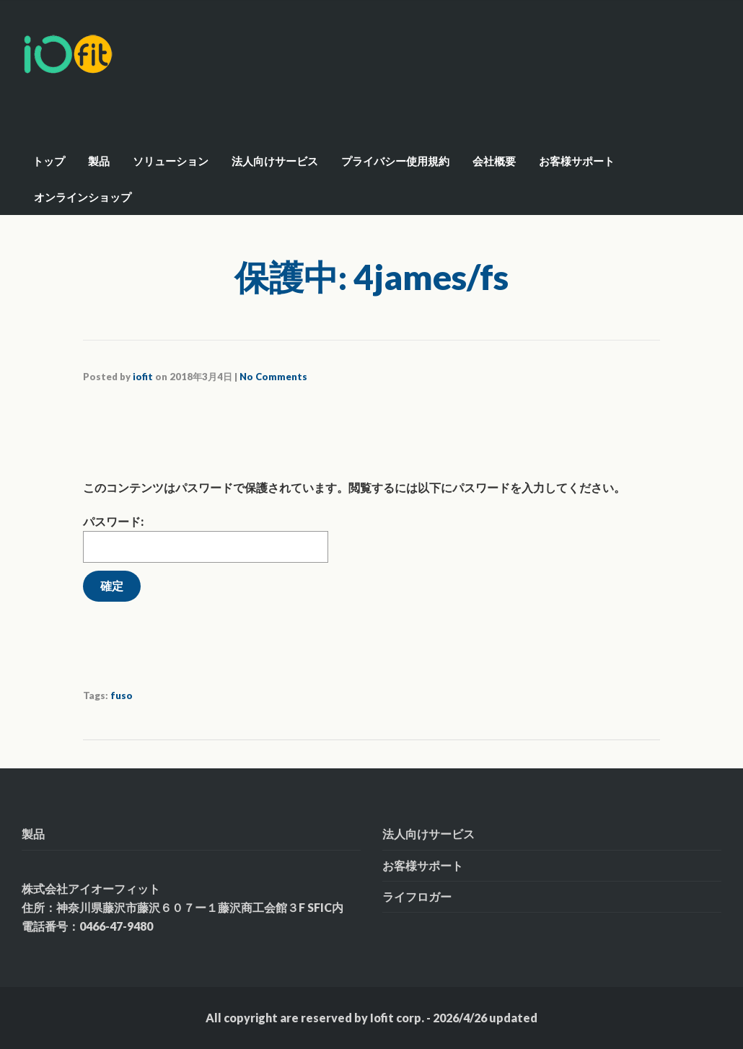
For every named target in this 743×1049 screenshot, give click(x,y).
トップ (48, 160)
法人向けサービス (275, 160)
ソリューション (170, 160)
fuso (121, 695)
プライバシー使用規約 (395, 160)
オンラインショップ (82, 196)
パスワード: (205, 538)
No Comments (273, 376)
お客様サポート (577, 160)
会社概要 (494, 160)
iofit (143, 376)
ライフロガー (417, 896)
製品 (99, 160)
